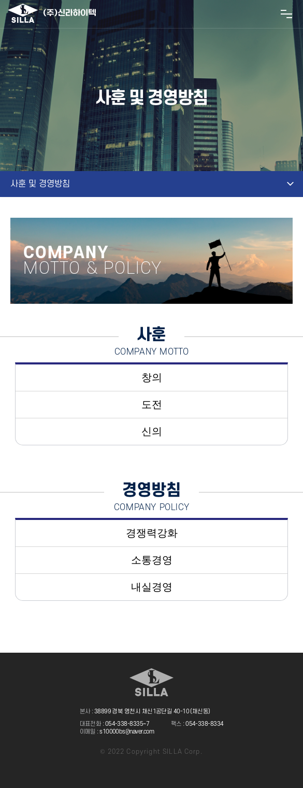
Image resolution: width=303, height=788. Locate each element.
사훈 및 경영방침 (40, 184)
